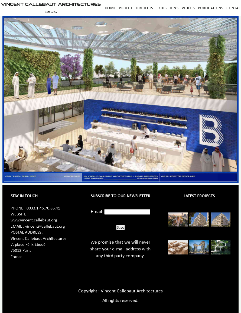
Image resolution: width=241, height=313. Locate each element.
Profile (126, 8)
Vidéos (188, 8)
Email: (97, 211)
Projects (144, 8)
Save (120, 227)
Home (110, 8)
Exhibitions (167, 8)
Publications (210, 8)
